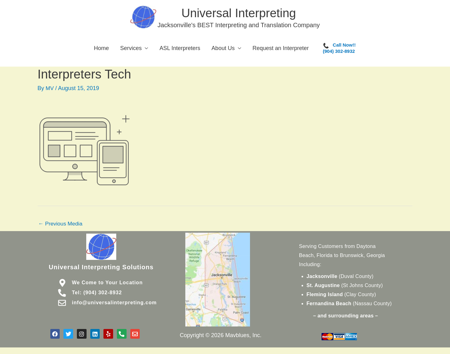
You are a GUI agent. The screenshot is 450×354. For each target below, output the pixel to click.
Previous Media (61, 226)
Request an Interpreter (280, 50)
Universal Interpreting (240, 13)
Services (131, 50)
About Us (223, 50)
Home (101, 50)
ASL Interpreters (179, 50)
